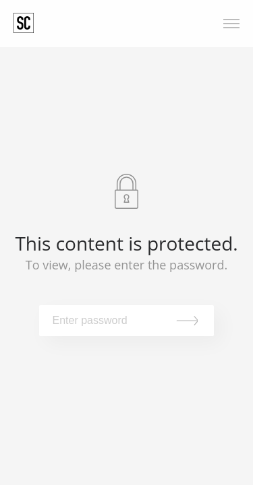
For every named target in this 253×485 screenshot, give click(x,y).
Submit (190, 320)
